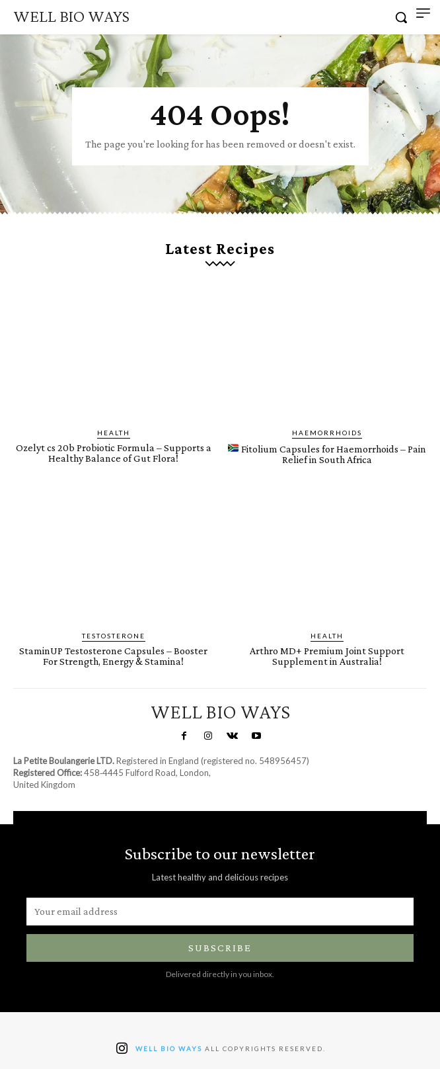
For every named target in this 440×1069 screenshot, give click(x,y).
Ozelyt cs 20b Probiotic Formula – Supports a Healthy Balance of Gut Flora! (113, 453)
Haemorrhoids (327, 433)
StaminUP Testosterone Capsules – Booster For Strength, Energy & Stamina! (113, 656)
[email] (220, 911)
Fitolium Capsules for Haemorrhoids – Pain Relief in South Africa (327, 454)
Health (113, 433)
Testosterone (113, 636)
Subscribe (220, 947)
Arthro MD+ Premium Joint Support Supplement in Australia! (327, 656)
